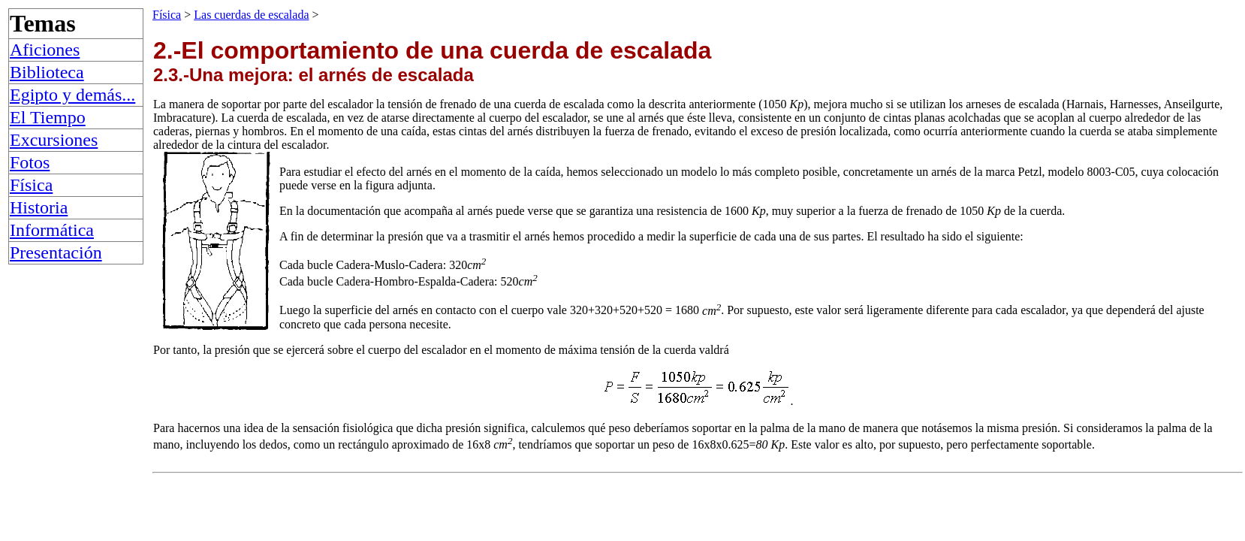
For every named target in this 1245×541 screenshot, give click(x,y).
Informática (52, 230)
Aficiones (45, 49)
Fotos (30, 162)
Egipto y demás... (72, 94)
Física (31, 185)
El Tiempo (48, 117)
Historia (39, 207)
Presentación (56, 252)
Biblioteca (47, 72)
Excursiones (54, 140)
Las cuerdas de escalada (251, 14)
